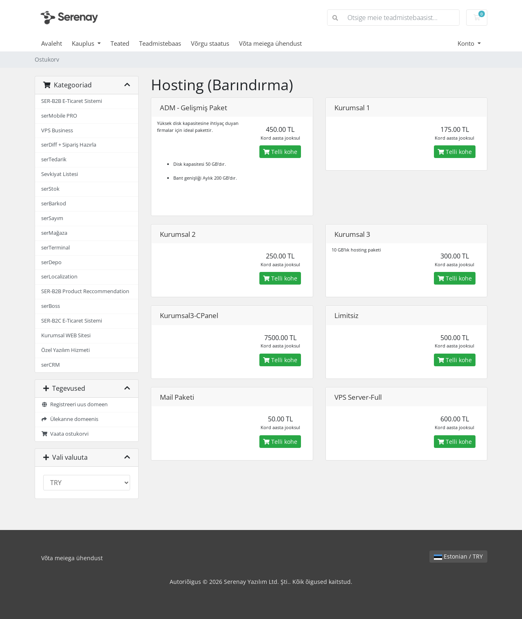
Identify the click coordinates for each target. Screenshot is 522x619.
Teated (120, 43)
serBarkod (53, 203)
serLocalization (59, 276)
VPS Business (57, 130)
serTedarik (53, 159)
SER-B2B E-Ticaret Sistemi (71, 101)
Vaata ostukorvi (64, 433)
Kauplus (84, 43)
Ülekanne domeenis (69, 419)
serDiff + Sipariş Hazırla (68, 144)
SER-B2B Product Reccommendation (85, 291)
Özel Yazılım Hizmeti (65, 350)
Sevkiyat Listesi (59, 174)
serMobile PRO (59, 115)
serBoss (50, 306)
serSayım (52, 218)
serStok (50, 188)
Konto (467, 43)
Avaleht (51, 43)
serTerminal (55, 247)
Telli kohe (280, 152)
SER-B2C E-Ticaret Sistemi (71, 320)
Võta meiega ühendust (270, 43)
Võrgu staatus (210, 43)
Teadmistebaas (160, 43)
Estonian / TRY (458, 556)
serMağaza (54, 232)
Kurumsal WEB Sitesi (66, 335)
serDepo (51, 262)
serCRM (50, 364)
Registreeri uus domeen (74, 404)
